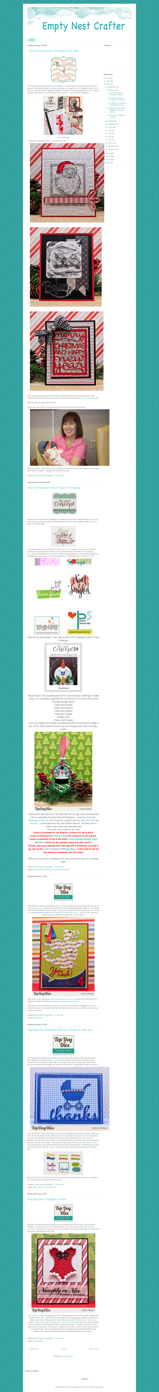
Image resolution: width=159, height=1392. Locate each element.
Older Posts (93, 1349)
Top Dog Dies (64, 869)
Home (32, 40)
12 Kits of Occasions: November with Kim (53, 50)
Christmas (55, 869)
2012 (108, 156)
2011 (108, 159)
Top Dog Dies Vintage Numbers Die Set (64, 1001)
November (112, 90)
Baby (35, 1187)
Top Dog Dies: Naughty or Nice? (47, 1199)
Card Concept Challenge (42, 869)
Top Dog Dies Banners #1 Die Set (63, 999)
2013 (108, 153)
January (111, 149)
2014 (108, 84)
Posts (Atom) (68, 1356)
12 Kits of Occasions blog (89, 398)
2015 (108, 81)
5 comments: (59, 1015)
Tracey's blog (59, 549)
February (111, 146)
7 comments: (59, 1184)
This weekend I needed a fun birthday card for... (117, 104)
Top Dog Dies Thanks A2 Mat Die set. (65, 912)
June (110, 133)
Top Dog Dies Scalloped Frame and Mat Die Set (57, 1322)
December (112, 87)
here (29, 554)
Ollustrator (84, 1387)
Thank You (41, 1187)
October (111, 121)
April (110, 140)
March (110, 143)
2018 (108, 78)
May (110, 137)
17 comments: (59, 475)
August (111, 127)
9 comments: (59, 1338)
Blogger (100, 1387)
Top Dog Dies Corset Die (36, 1315)
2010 (108, 163)
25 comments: (59, 867)
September (112, 124)
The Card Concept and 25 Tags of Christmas (53, 487)
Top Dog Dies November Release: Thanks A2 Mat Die (59, 1029)
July (110, 130)
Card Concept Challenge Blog (59, 849)
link (74, 1008)
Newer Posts (33, 1349)
